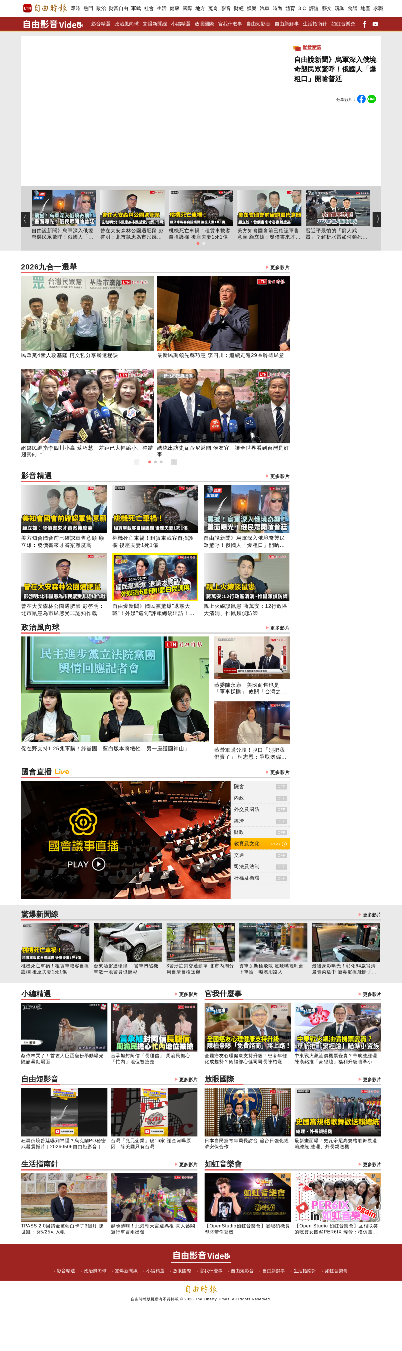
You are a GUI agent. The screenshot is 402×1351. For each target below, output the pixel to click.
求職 (378, 8)
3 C (302, 8)
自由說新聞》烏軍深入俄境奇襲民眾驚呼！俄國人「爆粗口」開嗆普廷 (335, 69)
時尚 (278, 8)
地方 (200, 8)
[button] (198, 243)
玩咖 (340, 8)
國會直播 (155, 772)
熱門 (88, 8)
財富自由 (118, 8)
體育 (290, 8)
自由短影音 (258, 24)
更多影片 (280, 267)
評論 (314, 8)
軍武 (136, 8)
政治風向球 (127, 24)
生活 (162, 8)
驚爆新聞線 (155, 24)
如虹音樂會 (343, 24)
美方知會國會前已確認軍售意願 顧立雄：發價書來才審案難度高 (269, 234)
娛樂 (252, 8)
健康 (175, 8)
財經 (239, 8)
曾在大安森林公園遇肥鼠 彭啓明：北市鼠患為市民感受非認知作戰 (132, 234)
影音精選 (101, 24)
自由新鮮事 (287, 24)
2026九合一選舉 (155, 267)
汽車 (265, 8)
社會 (149, 8)
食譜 (353, 8)
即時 (76, 8)
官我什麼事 (230, 24)
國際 (188, 8)
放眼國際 (204, 24)
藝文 (327, 8)
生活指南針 (315, 24)
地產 (366, 8)
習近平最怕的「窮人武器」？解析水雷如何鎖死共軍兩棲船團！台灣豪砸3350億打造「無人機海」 (337, 234)
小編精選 (181, 24)
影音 (226, 8)
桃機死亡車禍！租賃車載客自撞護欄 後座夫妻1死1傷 (200, 234)
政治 (101, 8)
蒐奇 (213, 8)
